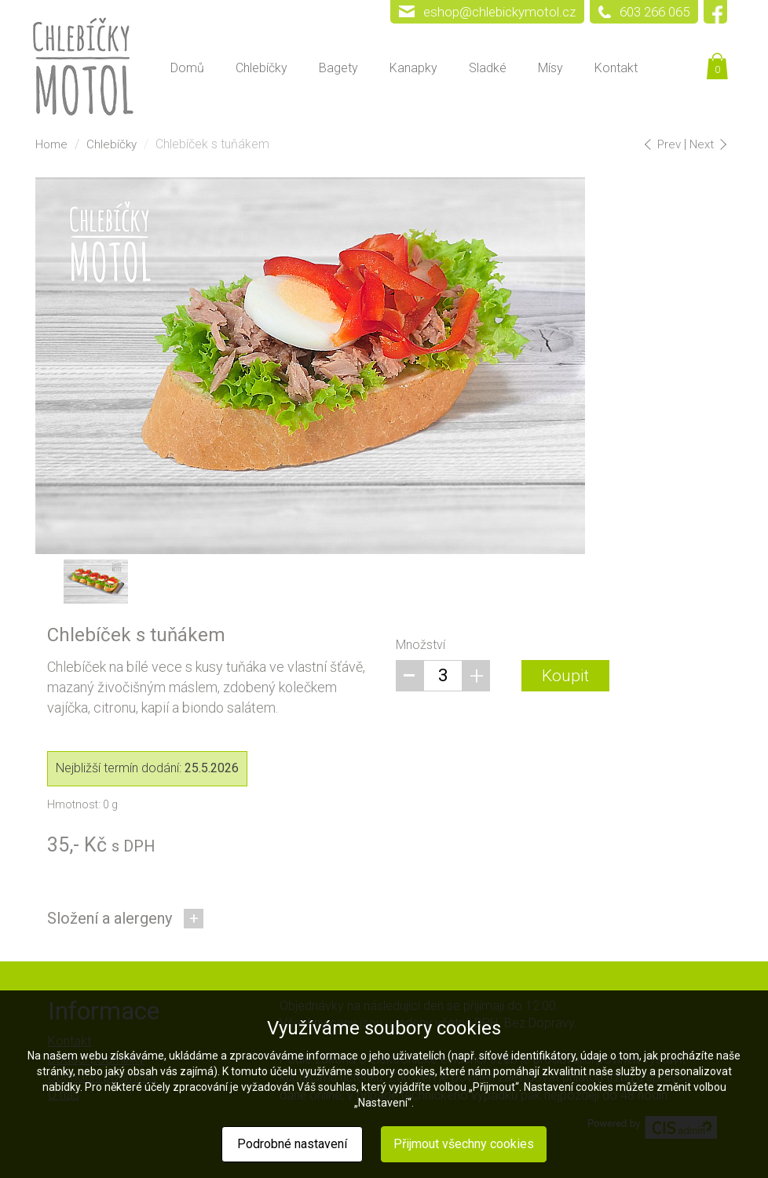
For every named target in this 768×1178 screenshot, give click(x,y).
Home (51, 144)
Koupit (565, 675)
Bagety (338, 67)
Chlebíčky (261, 67)
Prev (665, 144)
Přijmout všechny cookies (463, 1143)
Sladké (488, 67)
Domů (187, 67)
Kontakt (616, 67)
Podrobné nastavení (292, 1143)
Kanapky (413, 67)
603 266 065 (654, 12)
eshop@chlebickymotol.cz (499, 12)
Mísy (550, 67)
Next (707, 144)
